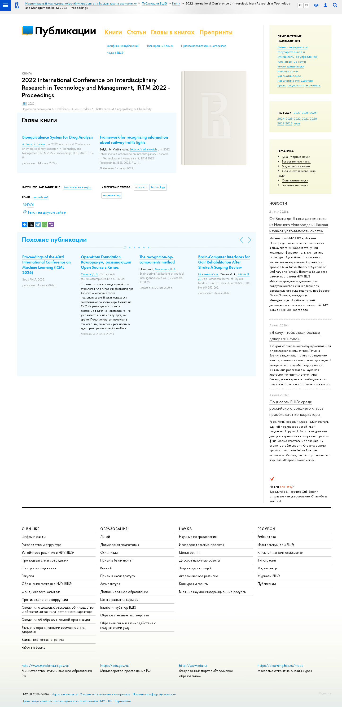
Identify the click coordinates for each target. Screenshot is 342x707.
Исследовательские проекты (201, 544)
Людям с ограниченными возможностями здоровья (54, 629)
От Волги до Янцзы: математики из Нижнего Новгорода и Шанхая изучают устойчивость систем (298, 225)
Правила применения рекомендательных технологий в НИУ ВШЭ (67, 701)
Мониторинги (190, 552)
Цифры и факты (34, 536)
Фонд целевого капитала (41, 591)
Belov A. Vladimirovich (143, 149)
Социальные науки (295, 180)
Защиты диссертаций (195, 568)
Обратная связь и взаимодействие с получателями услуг (128, 625)
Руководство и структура (41, 544)
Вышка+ (106, 568)
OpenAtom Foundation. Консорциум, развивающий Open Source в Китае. (106, 262)
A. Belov (27, 144)
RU (300, 5)
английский (41, 197)
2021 (305, 118)
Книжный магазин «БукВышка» (280, 552)
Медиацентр (267, 568)
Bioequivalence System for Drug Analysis (57, 137)
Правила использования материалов (203, 46)
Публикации (65, 30)
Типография (267, 560)
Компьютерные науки (77, 187)
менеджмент (304, 80)
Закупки (28, 576)
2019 (280, 123)
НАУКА (185, 529)
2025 (313, 112)
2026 (305, 112)
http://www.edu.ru (193, 665)
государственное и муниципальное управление (297, 54)
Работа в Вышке (33, 647)
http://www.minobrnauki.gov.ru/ (46, 665)
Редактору (325, 693)
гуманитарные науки (291, 61)
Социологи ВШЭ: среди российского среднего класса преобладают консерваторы (296, 408)
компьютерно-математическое (289, 73)
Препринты (215, 32)
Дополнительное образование (124, 591)
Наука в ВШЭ (114, 53)
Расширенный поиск (160, 46)
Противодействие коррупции (45, 599)
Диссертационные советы (199, 560)
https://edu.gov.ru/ (115, 665)
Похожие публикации (54, 239)
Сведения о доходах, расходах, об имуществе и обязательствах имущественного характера (58, 609)
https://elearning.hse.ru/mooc (280, 665)
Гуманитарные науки (296, 156)
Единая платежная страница (43, 639)
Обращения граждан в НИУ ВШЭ (47, 583)
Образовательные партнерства (124, 615)
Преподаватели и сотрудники (45, 560)
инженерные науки (290, 66)
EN (306, 5)
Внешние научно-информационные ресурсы (212, 591)
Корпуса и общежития (39, 568)
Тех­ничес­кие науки (295, 185)
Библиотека (267, 536)
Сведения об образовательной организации (56, 619)
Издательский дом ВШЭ (276, 544)
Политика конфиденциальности (154, 694)
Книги (113, 32)
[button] (125, 247)
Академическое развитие (198, 576)
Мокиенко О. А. (208, 274)
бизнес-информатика (292, 47)
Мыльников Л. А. (165, 269)
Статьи (136, 32)
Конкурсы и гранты (193, 583)
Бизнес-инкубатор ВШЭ (118, 607)
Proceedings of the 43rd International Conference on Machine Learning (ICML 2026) (46, 264)
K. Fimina (39, 144)
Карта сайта (123, 701)
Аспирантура (110, 583)
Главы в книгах (173, 32)
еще (297, 123)
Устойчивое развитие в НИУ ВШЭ (48, 552)
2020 (313, 118)
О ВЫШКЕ (31, 529)
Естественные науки (296, 161)
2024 (281, 118)
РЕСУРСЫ (267, 529)
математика (285, 80)
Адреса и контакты (65, 694)
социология (295, 85)
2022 (297, 118)
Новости (278, 203)
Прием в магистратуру (117, 576)
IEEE (24, 103)
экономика (312, 85)
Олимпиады (109, 552)
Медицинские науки (296, 166)
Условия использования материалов (105, 694)
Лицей (105, 536)
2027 (297, 112)
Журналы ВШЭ (269, 576)
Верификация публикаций (122, 46)
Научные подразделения (198, 536)
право (281, 85)
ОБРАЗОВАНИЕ (114, 529)
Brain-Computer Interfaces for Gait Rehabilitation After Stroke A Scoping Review (224, 262)
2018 (288, 123)
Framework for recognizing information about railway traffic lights (134, 140)
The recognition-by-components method (157, 259)
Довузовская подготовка (119, 544)
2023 (289, 118)
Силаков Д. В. (89, 274)
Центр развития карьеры (119, 599)
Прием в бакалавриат (116, 560)
